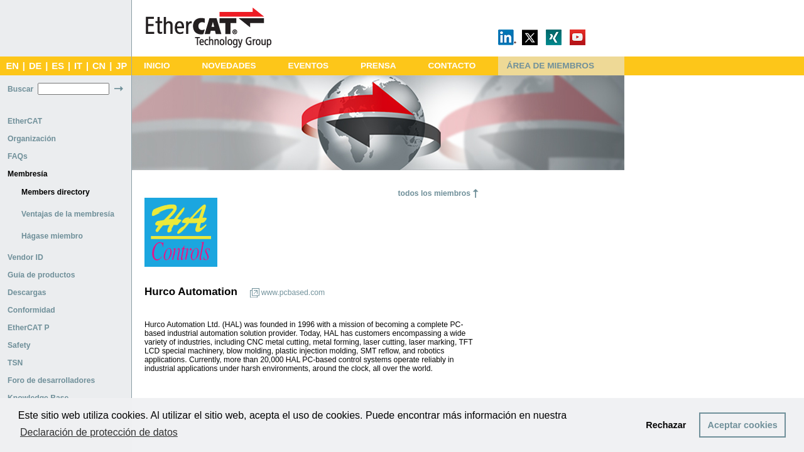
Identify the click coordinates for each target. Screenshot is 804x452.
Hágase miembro (52, 236)
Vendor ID (25, 257)
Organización (32, 138)
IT (78, 66)
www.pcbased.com (293, 292)
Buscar (20, 89)
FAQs (18, 156)
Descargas (27, 292)
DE (35, 66)
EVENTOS (308, 65)
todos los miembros (434, 193)
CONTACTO (451, 65)
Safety (19, 345)
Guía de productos (41, 275)
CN (99, 66)
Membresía (28, 174)
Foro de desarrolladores (51, 380)
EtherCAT (25, 121)
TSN (15, 362)
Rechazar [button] (666, 425)
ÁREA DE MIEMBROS (550, 65)
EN (12, 66)
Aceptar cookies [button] (743, 425)
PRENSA (378, 65)
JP (121, 66)
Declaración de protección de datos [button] (99, 432)
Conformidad (31, 310)
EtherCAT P (29, 327)
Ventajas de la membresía (67, 214)
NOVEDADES (229, 65)
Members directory (55, 192)
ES (58, 66)
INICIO (157, 65)
